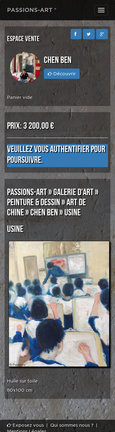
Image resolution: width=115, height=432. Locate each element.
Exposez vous (25, 425)
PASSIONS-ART (27, 192)
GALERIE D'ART (73, 192)
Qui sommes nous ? (72, 425)
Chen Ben (44, 212)
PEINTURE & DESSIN (33, 202)
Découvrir (62, 73)
